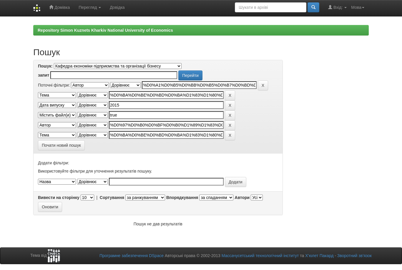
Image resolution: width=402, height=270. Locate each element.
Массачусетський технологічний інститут (260, 255)
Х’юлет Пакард (319, 255)
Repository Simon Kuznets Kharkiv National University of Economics (105, 30)
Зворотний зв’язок (354, 255)
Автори (242, 197)
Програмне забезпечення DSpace (131, 255)
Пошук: (45, 66)
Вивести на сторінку (58, 197)
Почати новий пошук (61, 145)
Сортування (112, 197)
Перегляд (90, 7)
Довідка (117, 7)
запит (43, 75)
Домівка (59, 7)
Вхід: (337, 7)
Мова (357, 7)
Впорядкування (182, 197)
